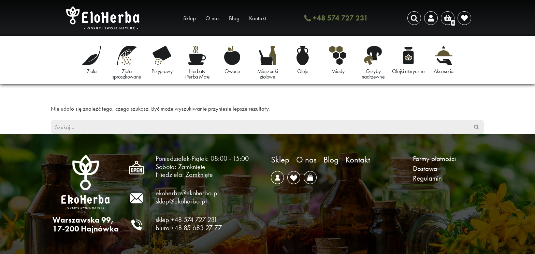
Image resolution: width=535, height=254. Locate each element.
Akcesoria (443, 71)
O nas (212, 18)
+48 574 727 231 (340, 18)
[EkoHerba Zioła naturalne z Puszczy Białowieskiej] (105, 18)
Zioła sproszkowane (126, 74)
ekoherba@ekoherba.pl (187, 192)
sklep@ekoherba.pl (181, 201)
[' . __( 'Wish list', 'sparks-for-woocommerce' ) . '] (464, 18)
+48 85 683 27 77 (196, 227)
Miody (337, 71)
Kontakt (257, 18)
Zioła (92, 71)
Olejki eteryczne (408, 71)
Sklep (189, 18)
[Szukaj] (414, 18)
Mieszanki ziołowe (267, 74)
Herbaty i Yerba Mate (197, 74)
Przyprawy (161, 71)
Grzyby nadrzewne (373, 74)
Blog (234, 18)
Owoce (232, 71)
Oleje (302, 71)
